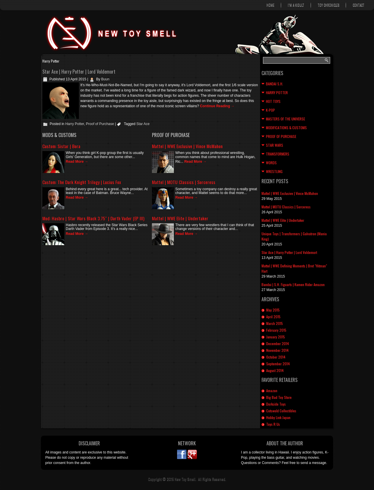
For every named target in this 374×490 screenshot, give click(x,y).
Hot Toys (273, 101)
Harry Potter (74, 124)
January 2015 (275, 336)
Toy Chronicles (328, 5)
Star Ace (143, 124)
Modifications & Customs (286, 127)
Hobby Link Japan (278, 417)
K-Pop (270, 110)
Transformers (277, 153)
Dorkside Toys (276, 403)
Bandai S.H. (274, 83)
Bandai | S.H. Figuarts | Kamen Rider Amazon (293, 284)
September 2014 (278, 363)
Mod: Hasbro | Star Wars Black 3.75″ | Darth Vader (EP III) (93, 218)
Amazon (271, 390)
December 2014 (277, 343)
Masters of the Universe (285, 118)
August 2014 (275, 370)
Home (270, 5)
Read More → (77, 162)
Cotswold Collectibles (281, 410)
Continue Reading (217, 106)
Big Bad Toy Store (279, 397)
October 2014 (275, 356)
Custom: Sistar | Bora (61, 146)
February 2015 (276, 330)
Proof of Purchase (100, 124)
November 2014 (277, 350)
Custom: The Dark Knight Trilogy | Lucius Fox (81, 182)
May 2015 (273, 309)
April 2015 (273, 316)
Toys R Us (273, 424)
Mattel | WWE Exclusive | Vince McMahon (187, 146)
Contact (358, 5)
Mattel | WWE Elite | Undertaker (180, 218)
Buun (105, 79)
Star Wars (274, 145)
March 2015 (274, 323)
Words (271, 162)
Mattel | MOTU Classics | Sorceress (183, 182)
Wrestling (274, 171)
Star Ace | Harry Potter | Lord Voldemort (78, 71)
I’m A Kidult (296, 5)
